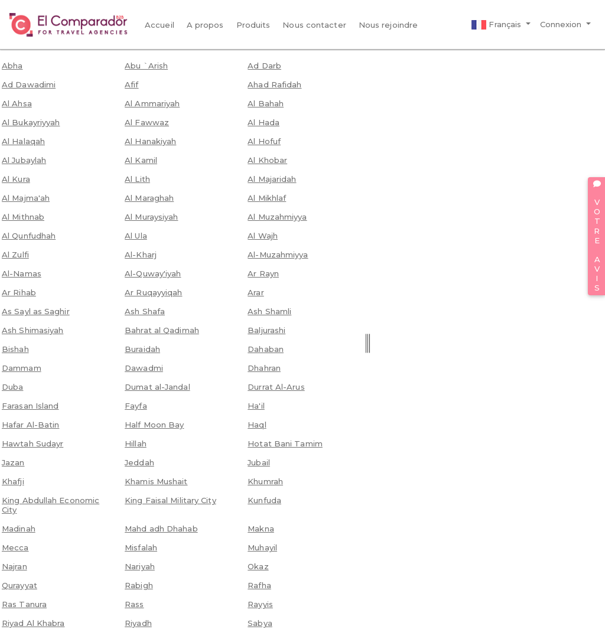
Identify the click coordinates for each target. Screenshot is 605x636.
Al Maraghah (149, 198)
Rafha (259, 585)
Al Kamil (141, 160)
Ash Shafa (145, 311)
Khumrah (265, 481)
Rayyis (260, 604)
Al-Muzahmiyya (278, 254)
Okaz (258, 566)
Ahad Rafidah (274, 84)
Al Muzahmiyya (277, 216)
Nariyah (140, 566)
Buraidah (142, 349)
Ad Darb (264, 65)
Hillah (136, 443)
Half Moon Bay (154, 424)
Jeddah (139, 462)
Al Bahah (266, 103)
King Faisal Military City (170, 500)
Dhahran (264, 368)
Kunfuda (264, 500)
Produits (253, 25)
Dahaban (266, 349)
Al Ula (136, 235)
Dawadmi (144, 368)
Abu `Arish (146, 65)
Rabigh (139, 585)
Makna (261, 528)
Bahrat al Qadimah (162, 330)
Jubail (259, 462)
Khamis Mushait (156, 481)
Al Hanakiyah (150, 141)
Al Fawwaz (147, 122)
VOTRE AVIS (596, 236)
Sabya (260, 623)
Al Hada (263, 122)
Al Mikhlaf (267, 198)
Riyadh (138, 623)
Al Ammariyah (152, 103)
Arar (256, 292)
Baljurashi (266, 330)
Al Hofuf (264, 141)
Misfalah (141, 547)
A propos (205, 25)
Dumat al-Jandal (157, 387)
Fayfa (136, 405)
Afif (131, 84)
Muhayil (262, 547)
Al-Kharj (141, 254)
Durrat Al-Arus (276, 387)
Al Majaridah (272, 179)
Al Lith (137, 179)
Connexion (562, 24)
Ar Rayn (263, 273)
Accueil (159, 25)
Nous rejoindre (388, 25)
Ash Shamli (269, 311)
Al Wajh (263, 235)
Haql (257, 424)
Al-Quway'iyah (153, 273)
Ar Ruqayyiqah (153, 292)
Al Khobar (267, 160)
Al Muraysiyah (151, 216)
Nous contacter (314, 25)
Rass (134, 604)
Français (497, 24)
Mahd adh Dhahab (161, 528)
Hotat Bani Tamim (285, 443)
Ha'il (256, 405)
